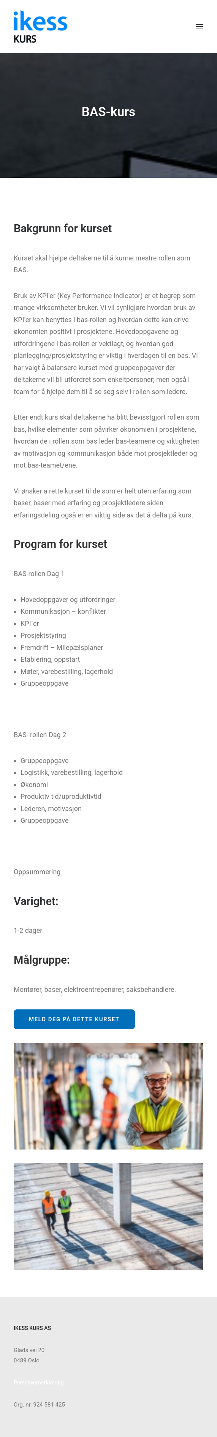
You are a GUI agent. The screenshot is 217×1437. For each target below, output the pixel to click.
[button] (199, 26)
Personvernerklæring (39, 1383)
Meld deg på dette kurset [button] (74, 1019)
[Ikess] (40, 26)
